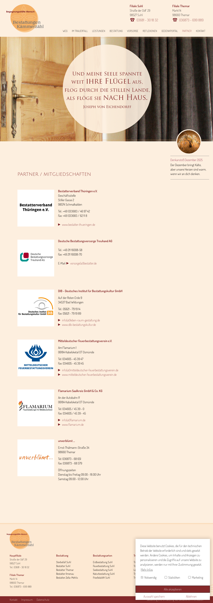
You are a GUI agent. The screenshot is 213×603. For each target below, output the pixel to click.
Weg (65, 31)
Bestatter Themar (65, 569)
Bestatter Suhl (63, 566)
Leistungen (98, 31)
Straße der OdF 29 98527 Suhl (144, 13)
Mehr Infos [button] (147, 569)
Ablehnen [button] (191, 596)
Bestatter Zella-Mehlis (67, 577)
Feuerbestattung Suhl (103, 566)
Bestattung (116, 31)
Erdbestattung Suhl (103, 562)
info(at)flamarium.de (73, 420)
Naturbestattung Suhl (104, 573)
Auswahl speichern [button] (154, 596)
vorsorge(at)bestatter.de (83, 263)
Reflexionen (150, 31)
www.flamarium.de (73, 424)
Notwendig (148, 577)
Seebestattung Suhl (103, 569)
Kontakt (200, 31)
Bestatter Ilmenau (65, 573)
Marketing (195, 577)
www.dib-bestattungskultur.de (79, 325)
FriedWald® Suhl (101, 577)
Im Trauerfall (80, 31)
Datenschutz (43, 599)
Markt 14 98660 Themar (188, 13)
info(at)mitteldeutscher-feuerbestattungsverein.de (90, 370)
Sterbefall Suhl (63, 562)
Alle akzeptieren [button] (173, 589)
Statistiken (172, 577)
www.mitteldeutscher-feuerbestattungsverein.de (89, 375)
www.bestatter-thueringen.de (78, 224)
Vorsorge (132, 31)
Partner (187, 31)
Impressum (27, 599)
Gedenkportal (169, 31)
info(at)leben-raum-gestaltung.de (81, 320)
